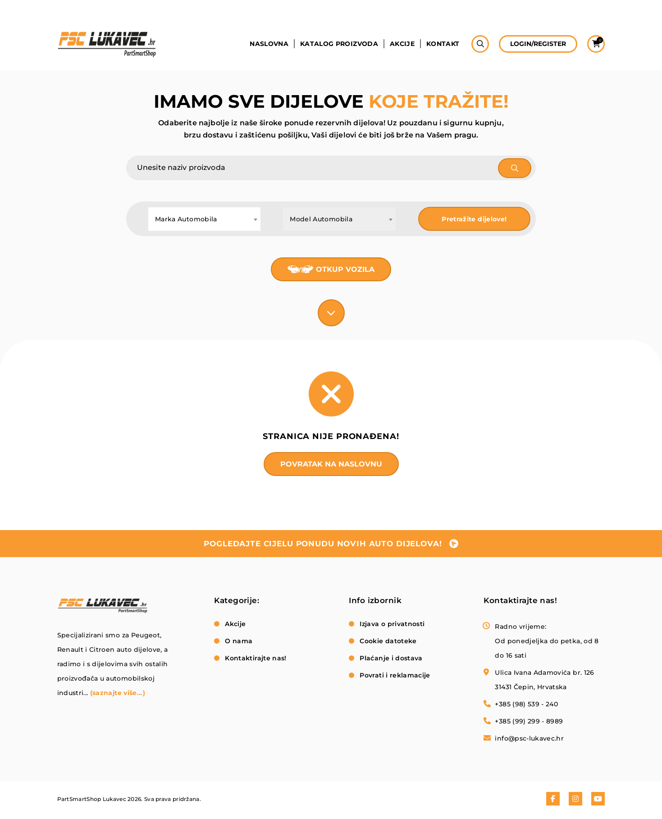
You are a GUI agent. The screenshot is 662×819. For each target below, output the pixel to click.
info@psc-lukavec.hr (529, 738)
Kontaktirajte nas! (255, 658)
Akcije (402, 44)
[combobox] (204, 219)
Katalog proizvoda (339, 44)
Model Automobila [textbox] (321, 219)
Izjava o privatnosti (392, 624)
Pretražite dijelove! (474, 219)
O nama (238, 641)
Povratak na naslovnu (331, 464)
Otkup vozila (345, 269)
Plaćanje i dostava (391, 658)
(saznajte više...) (117, 693)
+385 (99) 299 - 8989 (529, 721)
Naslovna (269, 44)
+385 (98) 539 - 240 (526, 704)
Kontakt (442, 44)
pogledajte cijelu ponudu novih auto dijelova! (323, 543)
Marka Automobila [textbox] (186, 219)
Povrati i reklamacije (395, 675)
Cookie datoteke (388, 641)
